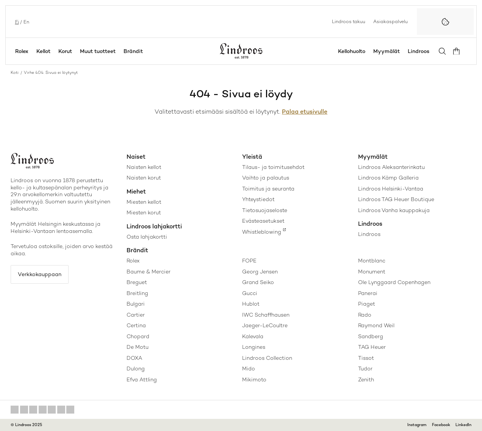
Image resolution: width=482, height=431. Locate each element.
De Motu (138, 347)
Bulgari (136, 303)
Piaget (366, 303)
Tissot (366, 357)
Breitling (137, 293)
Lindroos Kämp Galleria (388, 177)
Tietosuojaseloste (264, 210)
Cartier (136, 314)
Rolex (21, 51)
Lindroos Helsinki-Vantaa (390, 188)
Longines (253, 347)
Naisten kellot (144, 167)
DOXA (134, 357)
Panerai (367, 293)
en (25, 21)
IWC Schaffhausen (266, 314)
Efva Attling (142, 379)
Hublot (251, 303)
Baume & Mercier (149, 271)
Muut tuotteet (98, 51)
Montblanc (371, 260)
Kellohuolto (353, 51)
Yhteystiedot (258, 199)
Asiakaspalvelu (390, 21)
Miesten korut (144, 212)
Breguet (137, 282)
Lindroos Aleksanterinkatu (391, 167)
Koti (15, 72)
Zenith (366, 379)
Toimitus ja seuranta (268, 188)
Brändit (133, 51)
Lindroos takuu (348, 21)
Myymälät (388, 51)
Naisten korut (144, 177)
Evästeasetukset (263, 220)
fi (16, 21)
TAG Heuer (372, 347)
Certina (136, 325)
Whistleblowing (261, 231)
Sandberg (370, 336)
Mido (248, 368)
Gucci (249, 293)
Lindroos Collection (267, 357)
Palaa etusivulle (304, 112)
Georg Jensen (260, 271)
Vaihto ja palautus (265, 177)
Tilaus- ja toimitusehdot (273, 167)
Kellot (43, 51)
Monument (371, 271)
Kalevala (252, 336)
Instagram (417, 424)
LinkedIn (463, 424)
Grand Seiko (258, 282)
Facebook (441, 424)
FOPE (249, 260)
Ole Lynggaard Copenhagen (394, 282)
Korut (65, 51)
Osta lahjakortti (147, 236)
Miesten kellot (144, 201)
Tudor (365, 368)
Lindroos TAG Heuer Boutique (396, 199)
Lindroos (420, 51)
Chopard (138, 336)
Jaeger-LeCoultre (265, 325)
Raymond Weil (376, 325)
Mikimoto (254, 379)
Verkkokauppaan (41, 274)
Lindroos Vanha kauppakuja (394, 210)
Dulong (136, 368)
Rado (364, 314)
